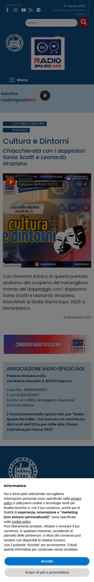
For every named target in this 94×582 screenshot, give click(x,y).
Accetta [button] (47, 561)
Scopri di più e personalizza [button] (47, 572)
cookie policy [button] (21, 522)
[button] (88, 486)
